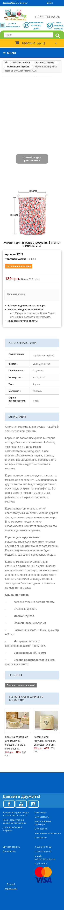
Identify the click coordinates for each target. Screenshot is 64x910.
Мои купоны (41, 837)
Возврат (24, 3)
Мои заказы (41, 812)
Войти (50, 3)
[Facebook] (9, 804)
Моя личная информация (48, 833)
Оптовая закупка (11, 847)
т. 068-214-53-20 (47, 17)
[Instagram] (33, 804)
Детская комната (21, 62)
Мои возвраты (42, 817)
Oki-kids (31, 258)
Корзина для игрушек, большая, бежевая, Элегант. (45, 740)
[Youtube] (21, 804)
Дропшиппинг (9, 851)
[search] (57, 35)
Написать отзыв (16, 294)
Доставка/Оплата (10, 3)
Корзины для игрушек (18, 67)
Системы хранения (44, 62)
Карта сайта (41, 863)
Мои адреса (41, 828)
